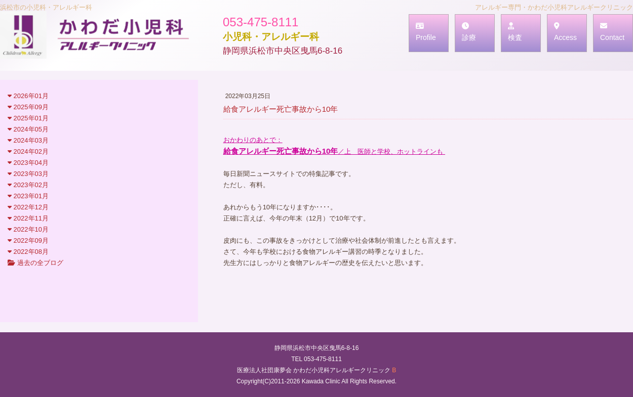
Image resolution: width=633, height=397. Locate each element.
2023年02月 (28, 185)
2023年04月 (28, 162)
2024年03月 (28, 140)
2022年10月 (28, 229)
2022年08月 (28, 251)
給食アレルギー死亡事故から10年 (280, 151)
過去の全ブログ (35, 263)
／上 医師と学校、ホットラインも (391, 151)
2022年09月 (28, 240)
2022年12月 (28, 207)
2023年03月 (28, 174)
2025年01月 (28, 118)
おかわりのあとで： (253, 140)
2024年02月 (28, 151)
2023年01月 (28, 196)
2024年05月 (28, 129)
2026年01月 (28, 96)
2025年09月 (28, 107)
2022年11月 (28, 218)
